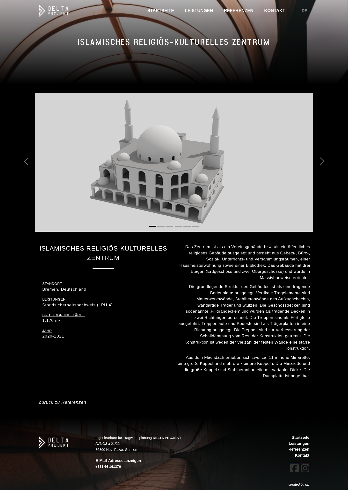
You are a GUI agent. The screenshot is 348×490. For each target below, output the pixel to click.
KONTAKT (274, 10)
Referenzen (299, 449)
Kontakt (302, 455)
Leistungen (299, 443)
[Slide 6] (195, 226)
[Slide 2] (161, 226)
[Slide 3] (169, 226)
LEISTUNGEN (199, 10)
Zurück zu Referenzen (62, 402)
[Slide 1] (152, 226)
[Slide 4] (178, 226)
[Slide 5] (187, 226)
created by (299, 484)
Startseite (300, 437)
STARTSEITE (160, 10)
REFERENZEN (238, 10)
